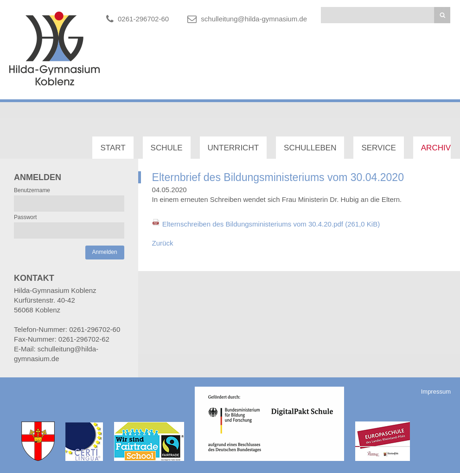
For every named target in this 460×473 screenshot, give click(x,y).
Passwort (25, 217)
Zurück (162, 243)
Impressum (436, 391)
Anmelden (104, 252)
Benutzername (32, 190)
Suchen (442, 15)
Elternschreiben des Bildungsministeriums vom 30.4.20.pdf (271, 224)
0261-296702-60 (143, 19)
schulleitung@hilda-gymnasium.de (254, 19)
